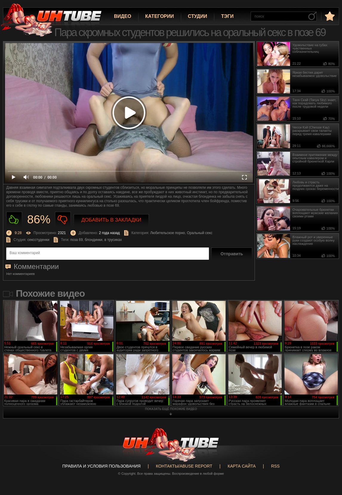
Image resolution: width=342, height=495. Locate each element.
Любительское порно (167, 233)
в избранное (329, 16)
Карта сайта (242, 466)
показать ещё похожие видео (171, 409)
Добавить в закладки (111, 220)
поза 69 (76, 240)
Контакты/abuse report (184, 466)
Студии (197, 16)
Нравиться (14, 220)
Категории (159, 16)
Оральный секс (199, 233)
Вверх (328, 466)
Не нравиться (63, 220)
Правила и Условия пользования (101, 466)
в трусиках (113, 240)
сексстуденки (38, 240)
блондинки (93, 240)
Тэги (227, 16)
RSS (275, 466)
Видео (122, 16)
